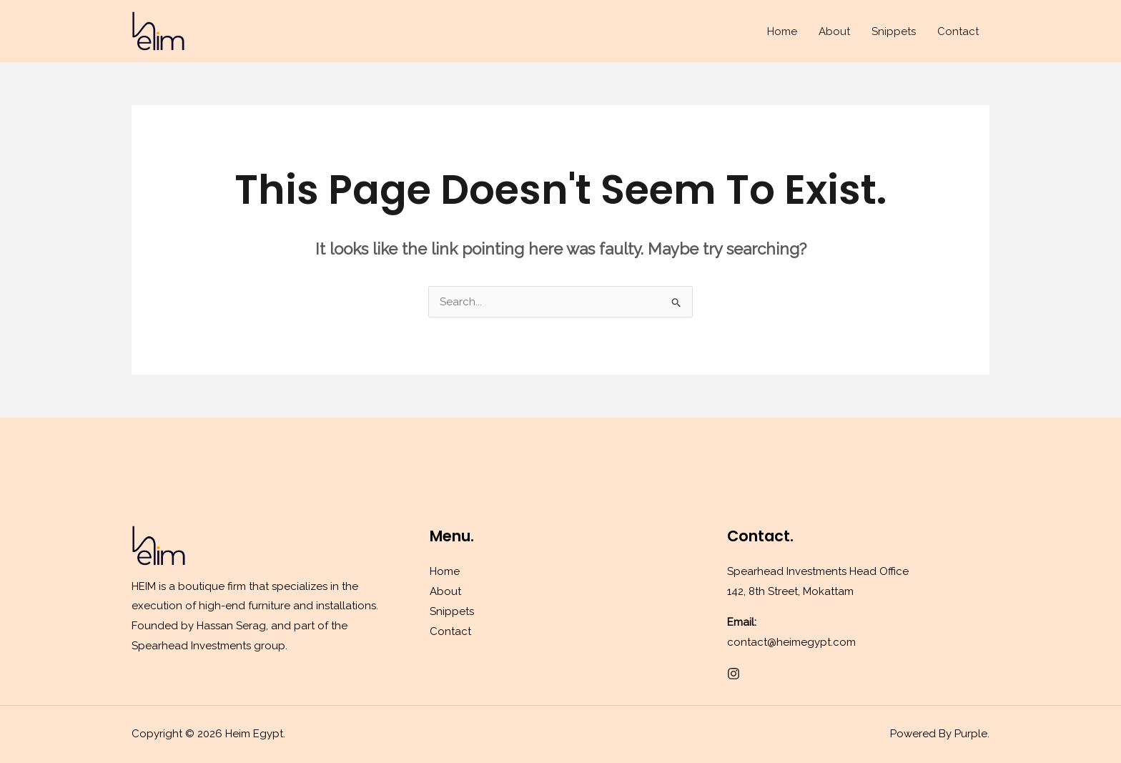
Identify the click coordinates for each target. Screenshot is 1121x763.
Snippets (893, 31)
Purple (970, 733)
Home (782, 31)
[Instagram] (733, 673)
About (834, 31)
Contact (958, 31)
